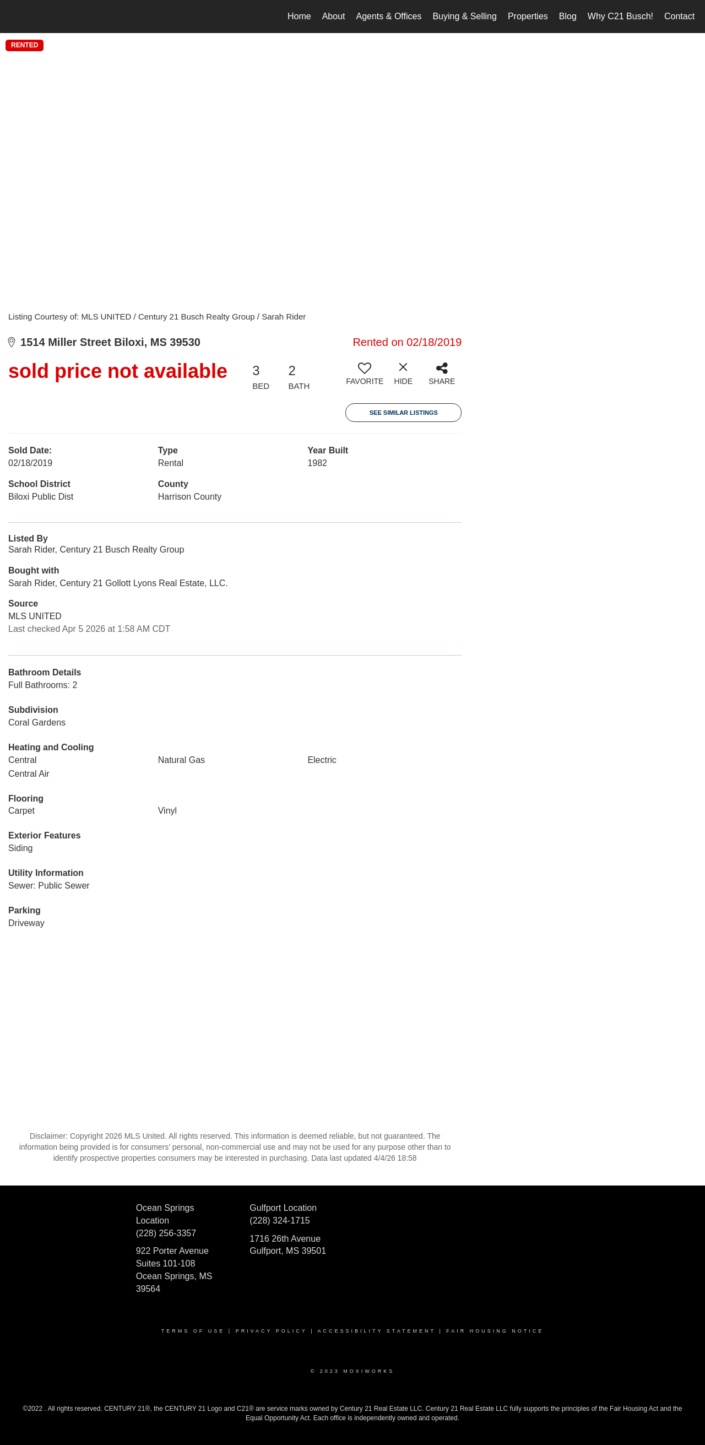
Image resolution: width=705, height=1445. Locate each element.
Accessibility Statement (377, 1331)
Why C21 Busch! (620, 16)
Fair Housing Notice (495, 1331)
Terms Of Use (193, 1331)
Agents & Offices (389, 16)
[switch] (364, 377)
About (333, 16)
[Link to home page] (14, 16)
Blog (568, 16)
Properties (528, 16)
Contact (679, 16)
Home (299, 16)
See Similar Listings (404, 412)
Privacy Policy (271, 1331)
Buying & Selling (464, 16)
